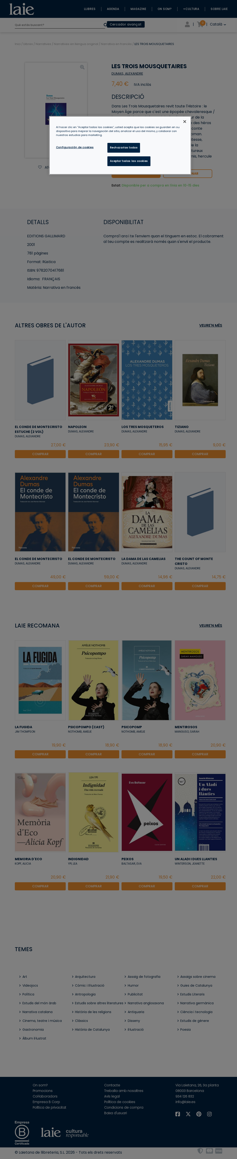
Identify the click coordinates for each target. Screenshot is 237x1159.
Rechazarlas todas (124, 147)
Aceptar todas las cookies (129, 161)
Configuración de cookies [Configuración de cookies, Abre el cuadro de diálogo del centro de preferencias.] (75, 147)
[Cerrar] (185, 121)
